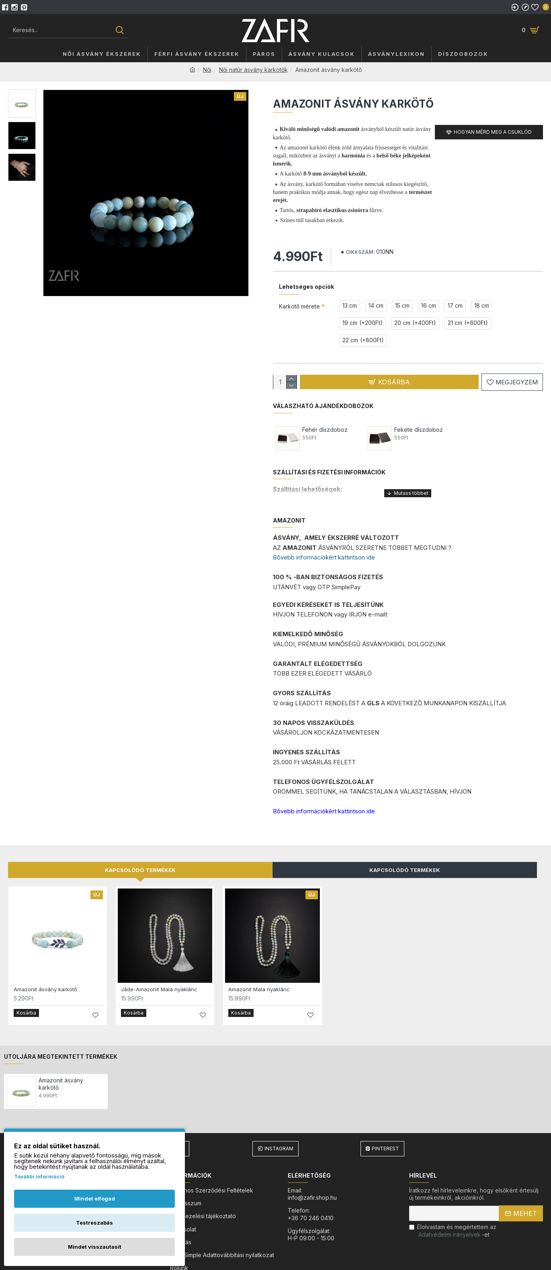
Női (207, 69)
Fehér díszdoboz (325, 420)
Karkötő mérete (299, 296)
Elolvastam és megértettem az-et (452, 1197)
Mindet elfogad (94, 1198)
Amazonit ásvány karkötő (45, 960)
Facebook (171, 1116)
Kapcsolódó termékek (140, 840)
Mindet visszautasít (94, 1246)
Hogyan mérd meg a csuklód (493, 132)
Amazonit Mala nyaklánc (259, 960)
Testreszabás (94, 1222)
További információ (39, 1177)
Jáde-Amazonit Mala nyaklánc (159, 960)
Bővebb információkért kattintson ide (324, 538)
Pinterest (385, 1116)
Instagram (278, 1116)
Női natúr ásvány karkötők (253, 69)
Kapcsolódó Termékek (404, 840)
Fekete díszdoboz (418, 420)
